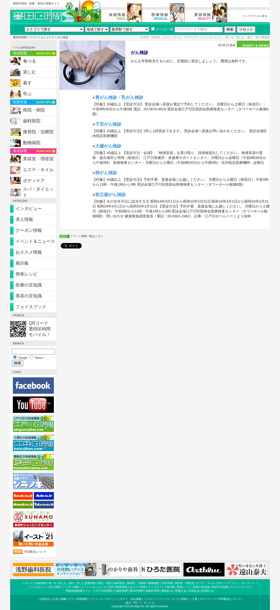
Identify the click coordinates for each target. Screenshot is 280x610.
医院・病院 (34, 110)
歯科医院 (31, 121)
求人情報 (24, 219)
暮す (27, 83)
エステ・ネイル (38, 169)
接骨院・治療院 (38, 131)
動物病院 (31, 142)
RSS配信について (36, 551)
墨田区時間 (20, 37)
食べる (29, 61)
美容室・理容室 (38, 158)
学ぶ (27, 93)
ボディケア (34, 180)
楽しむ (29, 72)
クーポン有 (162, 29)
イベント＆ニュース (42, 37)
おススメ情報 (29, 252)
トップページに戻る (255, 15)
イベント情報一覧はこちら (86, 236)
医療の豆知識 (29, 285)
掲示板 (22, 263)
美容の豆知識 (29, 296)
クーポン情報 (29, 230)
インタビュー (29, 208)
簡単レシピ (26, 274)
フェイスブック (31, 306)
